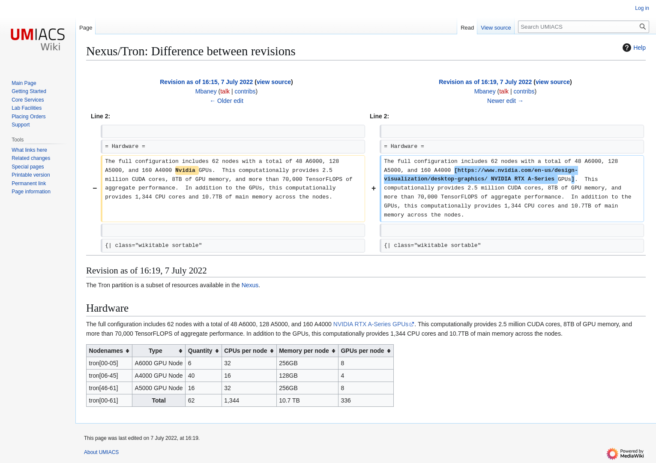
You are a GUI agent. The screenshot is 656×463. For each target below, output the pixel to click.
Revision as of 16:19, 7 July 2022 (485, 81)
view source (274, 81)
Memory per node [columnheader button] (304, 350)
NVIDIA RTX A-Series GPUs (371, 324)
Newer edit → (505, 100)
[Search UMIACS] (583, 27)
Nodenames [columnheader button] (106, 350)
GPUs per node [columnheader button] (362, 350)
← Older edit (226, 100)
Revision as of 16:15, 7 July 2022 (206, 81)
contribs (244, 91)
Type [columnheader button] (155, 350)
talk (225, 91)
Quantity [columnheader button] (200, 350)
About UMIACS (101, 452)
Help (633, 47)
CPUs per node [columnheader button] (245, 350)
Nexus (250, 285)
